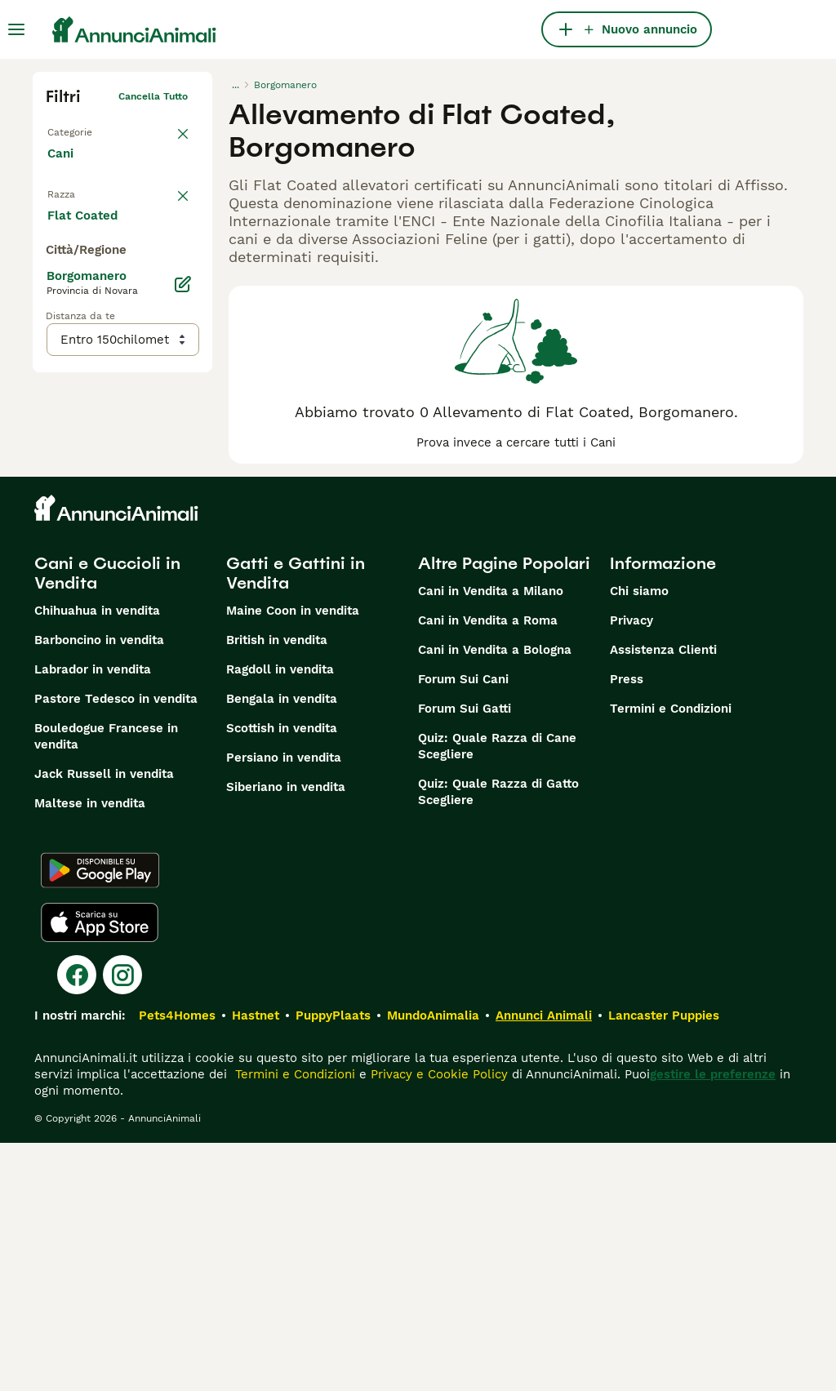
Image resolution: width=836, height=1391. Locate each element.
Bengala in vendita (281, 947)
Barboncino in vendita (99, 888)
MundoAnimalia (433, 1263)
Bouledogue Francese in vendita (106, 984)
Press (626, 927)
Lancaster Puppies (663, 1263)
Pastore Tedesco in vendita (116, 947)
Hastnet (255, 1263)
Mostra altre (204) (115, 553)
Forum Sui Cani (463, 927)
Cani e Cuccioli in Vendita (107, 821)
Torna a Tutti (77, 129)
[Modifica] (183, 623)
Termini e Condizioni (671, 956)
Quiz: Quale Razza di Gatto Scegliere (498, 1039)
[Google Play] (100, 1118)
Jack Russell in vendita (104, 1022)
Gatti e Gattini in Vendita (295, 821)
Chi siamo (639, 839)
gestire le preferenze (713, 1322)
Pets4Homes (177, 1263)
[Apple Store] (99, 1170)
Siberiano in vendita (285, 1035)
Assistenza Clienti (663, 898)
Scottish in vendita (281, 976)
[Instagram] (122, 1222)
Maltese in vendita (89, 1051)
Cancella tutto (153, 96)
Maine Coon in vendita (292, 858)
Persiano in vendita (283, 1005)
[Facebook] (76, 1222)
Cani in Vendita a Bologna (494, 898)
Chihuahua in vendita (97, 858)
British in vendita (276, 888)
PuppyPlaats (333, 1263)
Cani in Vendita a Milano (490, 839)
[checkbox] (55, 281)
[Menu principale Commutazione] (16, 29)
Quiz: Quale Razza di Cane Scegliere (497, 994)
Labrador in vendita (92, 917)
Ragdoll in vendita (280, 917)
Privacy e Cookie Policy (437, 1322)
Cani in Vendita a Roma (488, 868)
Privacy (631, 868)
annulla (170, 201)
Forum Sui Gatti (464, 956)
